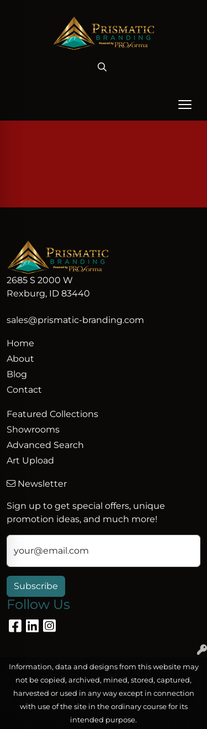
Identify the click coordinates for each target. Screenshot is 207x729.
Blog (17, 374)
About (20, 358)
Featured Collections (52, 414)
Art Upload (30, 460)
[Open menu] (185, 104)
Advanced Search (45, 445)
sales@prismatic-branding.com (75, 320)
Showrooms (33, 429)
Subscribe (36, 586)
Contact (24, 389)
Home (20, 343)
